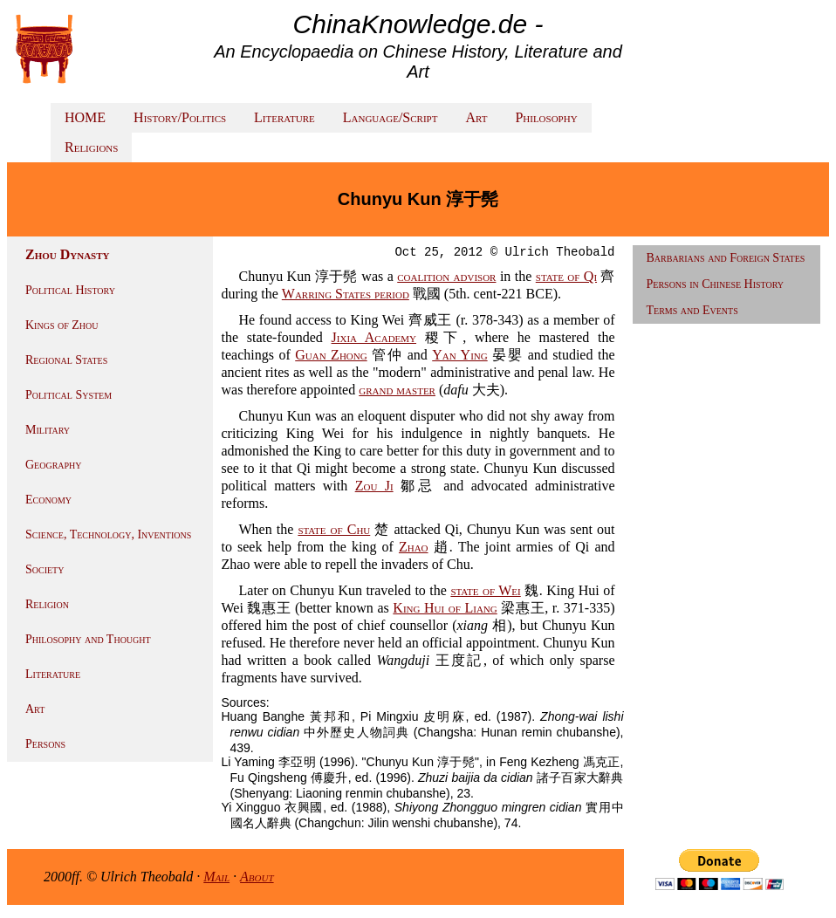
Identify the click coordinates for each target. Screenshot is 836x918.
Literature (284, 117)
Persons (45, 743)
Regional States (66, 360)
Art (476, 117)
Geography (53, 464)
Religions (91, 147)
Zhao (413, 546)
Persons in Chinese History (716, 284)
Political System (68, 394)
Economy (48, 499)
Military (47, 429)
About (257, 876)
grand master (397, 389)
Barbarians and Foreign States (726, 257)
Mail (216, 876)
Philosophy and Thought (88, 639)
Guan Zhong (331, 354)
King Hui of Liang (445, 607)
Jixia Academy (374, 337)
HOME (85, 117)
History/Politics (180, 117)
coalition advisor (446, 276)
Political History (70, 290)
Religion (47, 604)
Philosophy (546, 117)
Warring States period (345, 293)
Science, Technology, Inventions (108, 534)
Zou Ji (374, 485)
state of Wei (485, 590)
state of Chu (334, 529)
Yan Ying (459, 354)
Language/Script (390, 117)
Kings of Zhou (61, 325)
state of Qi (566, 276)
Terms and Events (692, 310)
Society (44, 569)
